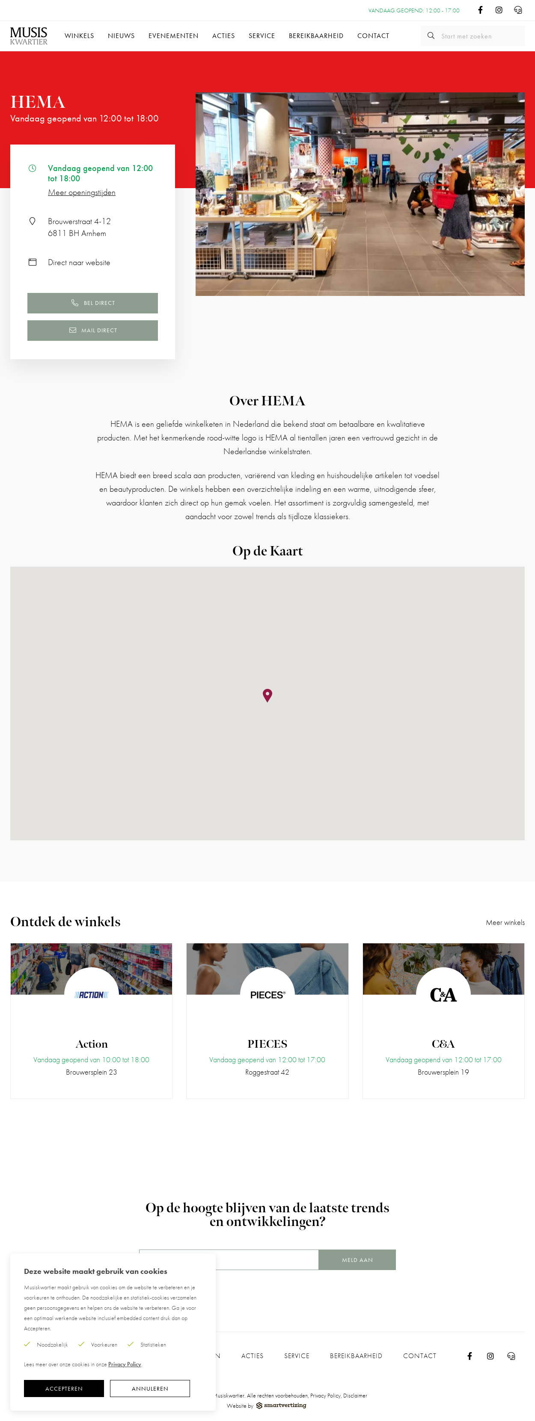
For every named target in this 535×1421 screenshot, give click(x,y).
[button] (267, 696)
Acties (223, 35)
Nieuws (121, 35)
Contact (373, 35)
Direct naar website (79, 262)
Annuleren (150, 1388)
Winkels (79, 35)
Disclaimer (355, 1395)
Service (262, 35)
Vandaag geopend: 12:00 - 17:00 (414, 10)
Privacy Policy (325, 1395)
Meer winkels (505, 922)
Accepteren (64, 1388)
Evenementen (174, 35)
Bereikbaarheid (316, 35)
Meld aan (357, 1260)
